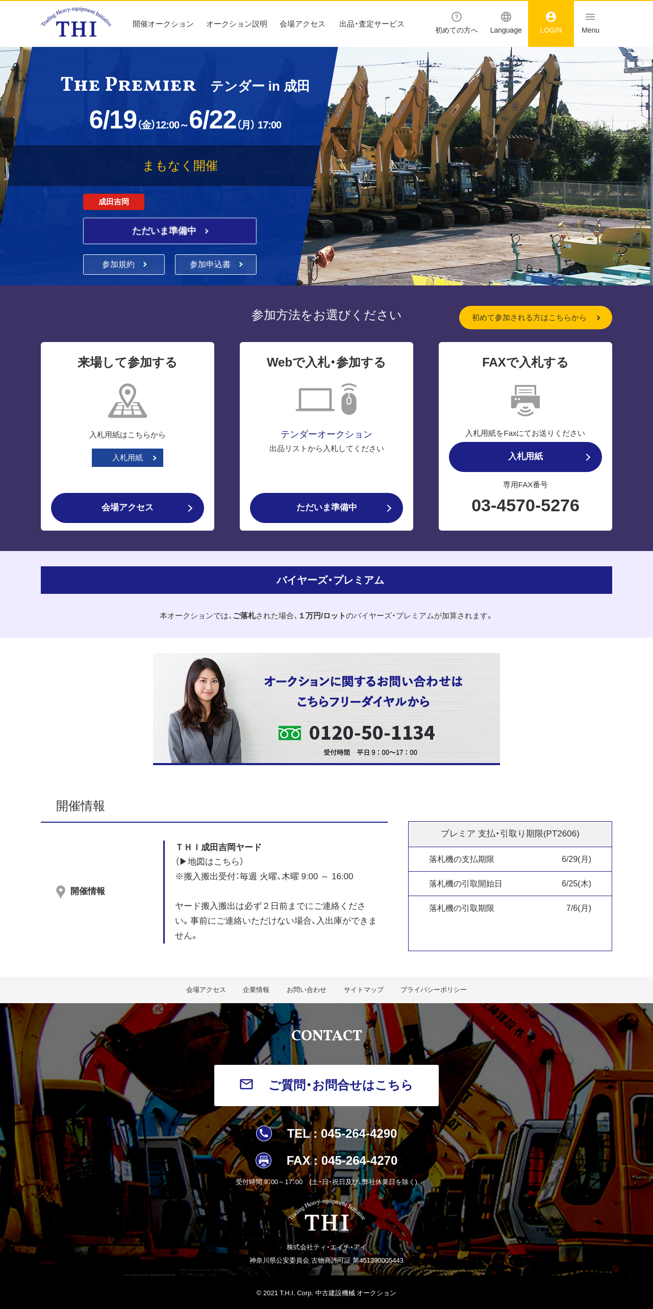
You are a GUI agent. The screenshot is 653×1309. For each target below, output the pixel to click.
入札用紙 (127, 457)
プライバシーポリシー (433, 989)
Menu (590, 23)
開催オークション (163, 23)
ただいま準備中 (165, 231)
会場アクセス (302, 23)
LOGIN (551, 23)
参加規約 (119, 264)
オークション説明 (236, 23)
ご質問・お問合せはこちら (340, 1085)
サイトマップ (364, 989)
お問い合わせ (306, 989)
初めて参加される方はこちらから (529, 317)
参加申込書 (211, 264)
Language (506, 23)
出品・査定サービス (372, 23)
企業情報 (256, 989)
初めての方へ (456, 23)
